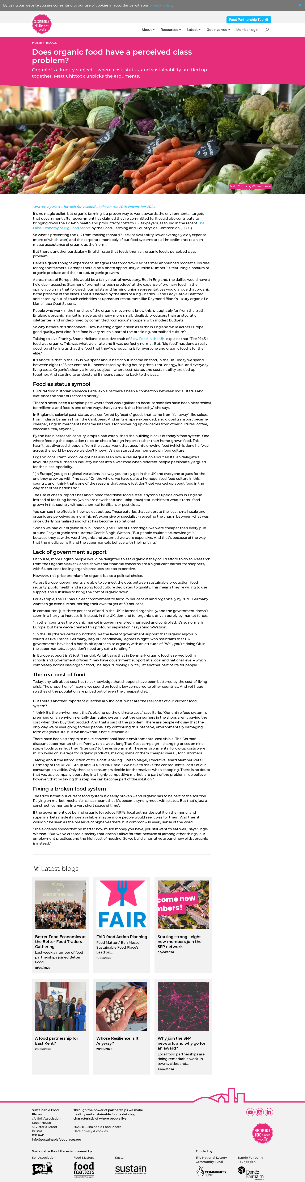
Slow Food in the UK (147, 339)
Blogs (51, 43)
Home (37, 43)
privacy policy (160, 5)
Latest (193, 30)
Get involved (218, 30)
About (148, 30)
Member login (247, 30)
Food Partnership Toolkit (248, 19)
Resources (171, 30)
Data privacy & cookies (90, 1131)
